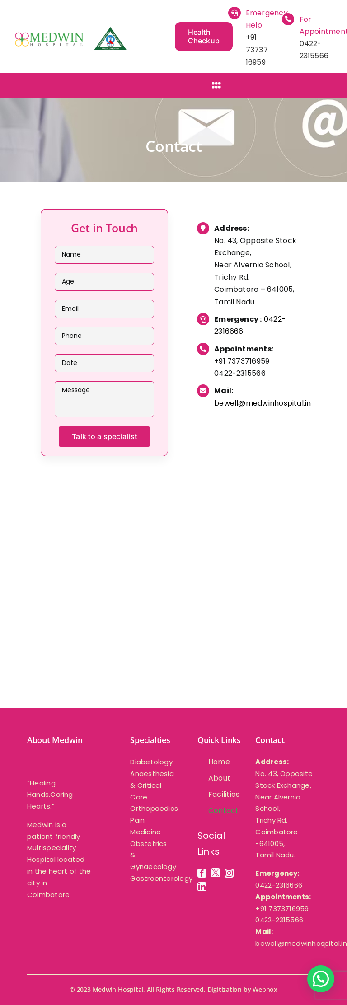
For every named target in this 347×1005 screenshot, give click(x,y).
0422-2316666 (278, 885)
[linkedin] (201, 886)
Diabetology (151, 762)
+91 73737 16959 (257, 49)
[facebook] (201, 873)
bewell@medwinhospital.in (262, 403)
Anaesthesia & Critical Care (152, 785)
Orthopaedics (154, 808)
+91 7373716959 (241, 361)
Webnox (265, 989)
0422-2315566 (240, 373)
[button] (320, 978)
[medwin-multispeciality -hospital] (70, 30)
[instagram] (229, 873)
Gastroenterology (161, 878)
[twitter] (215, 872)
